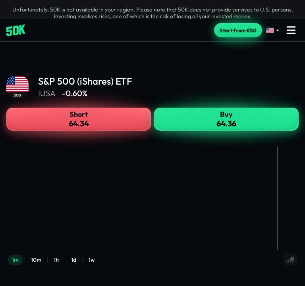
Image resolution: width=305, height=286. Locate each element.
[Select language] (273, 30)
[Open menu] (291, 30)
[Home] (15, 30)
